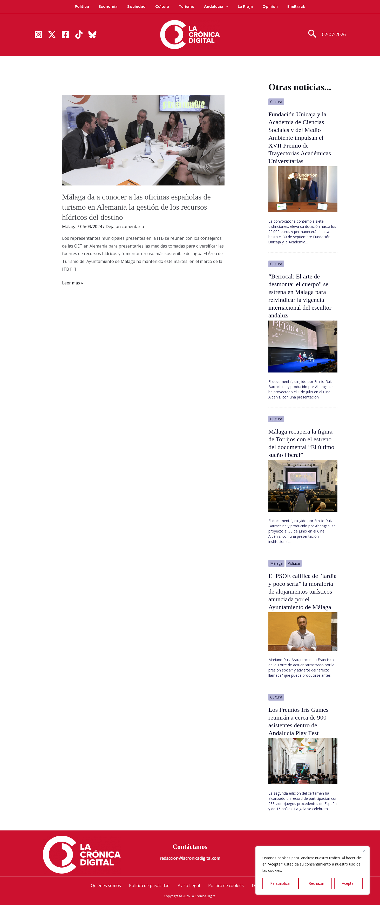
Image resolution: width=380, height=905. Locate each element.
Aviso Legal (189, 885)
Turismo (186, 6)
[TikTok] (79, 34)
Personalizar (280, 883)
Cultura (165, 6)
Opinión (263, 6)
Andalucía (214, 6)
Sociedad (141, 6)
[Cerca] (364, 851)
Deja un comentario (125, 226)
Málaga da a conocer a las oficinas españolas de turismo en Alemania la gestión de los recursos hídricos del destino (136, 206)
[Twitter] (52, 34)
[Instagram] (38, 34)
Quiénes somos (107, 885)
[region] (312, 870)
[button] (223, 6)
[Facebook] (65, 34)
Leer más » (72, 283)
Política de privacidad (150, 885)
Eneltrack (287, 6)
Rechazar (316, 883)
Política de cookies (225, 885)
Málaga (69, 226)
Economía (115, 6)
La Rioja (240, 6)
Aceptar (348, 883)
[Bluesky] (92, 34)
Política (91, 6)
